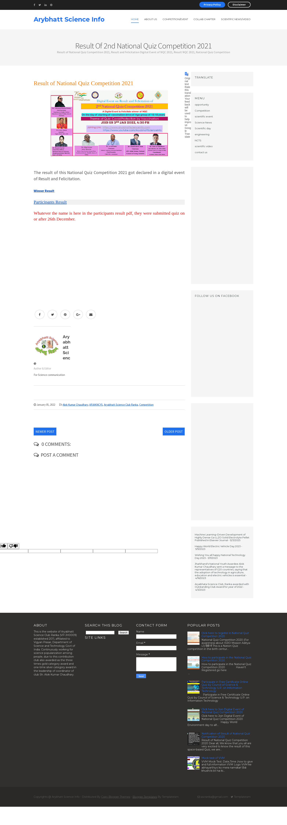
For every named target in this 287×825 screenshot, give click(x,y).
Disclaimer (239, 4)
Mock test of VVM (213, 758)
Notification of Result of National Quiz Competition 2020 (226, 735)
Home (135, 19)
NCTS (198, 140)
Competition (146, 404)
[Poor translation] (13, 546)
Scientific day (203, 128)
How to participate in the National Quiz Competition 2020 (226, 659)
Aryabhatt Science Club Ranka (121, 404)
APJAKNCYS (96, 404)
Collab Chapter (204, 19)
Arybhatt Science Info (69, 19)
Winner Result (44, 191)
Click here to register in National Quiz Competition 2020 (225, 634)
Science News (203, 122)
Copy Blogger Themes (115, 796)
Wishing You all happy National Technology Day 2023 (220, 556)
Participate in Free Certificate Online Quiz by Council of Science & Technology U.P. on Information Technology (225, 686)
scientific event (204, 116)
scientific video (204, 146)
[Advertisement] (222, 225)
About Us (150, 19)
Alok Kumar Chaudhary (75, 404)
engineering (202, 134)
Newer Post (45, 431)
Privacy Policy (212, 4)
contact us (201, 152)
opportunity (202, 104)
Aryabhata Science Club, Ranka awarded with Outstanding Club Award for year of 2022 (222, 585)
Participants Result (50, 202)
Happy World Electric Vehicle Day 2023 (218, 546)
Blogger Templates (145, 796)
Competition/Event (175, 19)
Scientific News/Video (236, 19)
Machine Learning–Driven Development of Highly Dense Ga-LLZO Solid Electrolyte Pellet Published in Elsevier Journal (222, 537)
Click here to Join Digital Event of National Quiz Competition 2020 (223, 711)
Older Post (174, 431)
